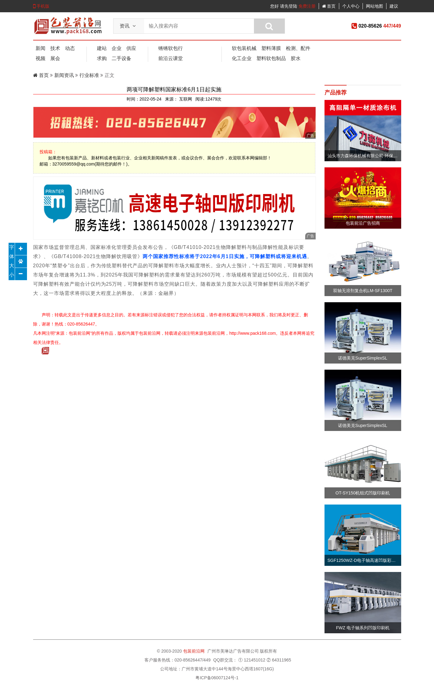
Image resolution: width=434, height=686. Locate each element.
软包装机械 (244, 48)
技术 (55, 48)
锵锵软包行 (170, 48)
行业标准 (89, 75)
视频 (40, 58)
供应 (131, 48)
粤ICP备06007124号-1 (216, 677)
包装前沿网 (194, 651)
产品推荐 (336, 93)
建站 (102, 48)
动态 (70, 48)
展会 (55, 58)
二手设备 (121, 58)
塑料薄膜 (271, 48)
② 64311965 (279, 659)
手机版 (41, 6)
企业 (116, 48)
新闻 (40, 48)
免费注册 (307, 6)
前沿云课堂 (170, 58)
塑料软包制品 (271, 58)
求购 (102, 58)
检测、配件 (298, 48)
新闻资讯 (64, 75)
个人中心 (350, 6)
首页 (329, 6)
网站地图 (374, 6)
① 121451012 (251, 659)
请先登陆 (288, 6)
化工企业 (242, 58)
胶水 (296, 58)
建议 (394, 6)
